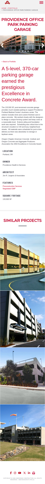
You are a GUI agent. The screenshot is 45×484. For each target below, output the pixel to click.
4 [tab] (25, 51)
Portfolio (13, 8)
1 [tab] (16, 51)
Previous (2, 45)
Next (43, 45)
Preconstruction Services (12, 186)
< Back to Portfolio (9, 62)
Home (4, 8)
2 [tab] (19, 51)
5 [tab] (28, 51)
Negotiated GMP (9, 189)
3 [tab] (22, 51)
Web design (22, 479)
